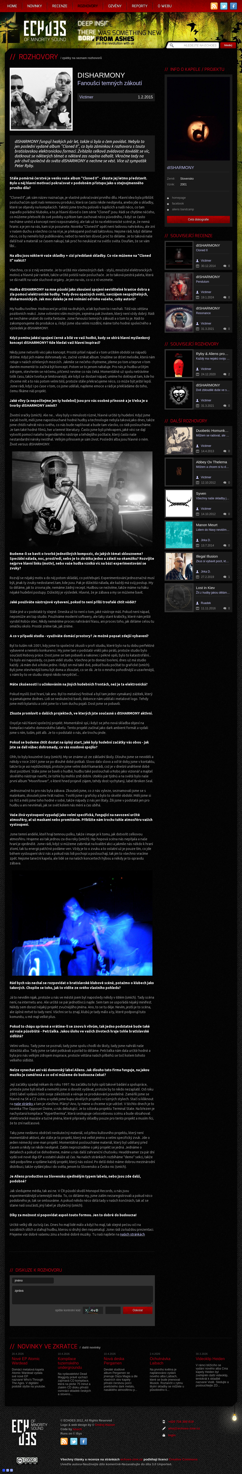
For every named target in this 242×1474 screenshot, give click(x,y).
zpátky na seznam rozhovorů (82, 58)
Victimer (86, 97)
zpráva (82, 1295)
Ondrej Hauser (105, 1425)
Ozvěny (115, 6)
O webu (165, 6)
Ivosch (77, 1429)
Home (12, 6)
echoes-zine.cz (132, 1459)
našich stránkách (132, 1234)
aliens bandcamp (183, 209)
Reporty (140, 6)
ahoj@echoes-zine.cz (184, 1428)
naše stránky (23, 1104)
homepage (179, 197)
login (172, 1435)
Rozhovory (88, 6)
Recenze (60, 6)
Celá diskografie (198, 219)
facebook (178, 203)
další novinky (91, 1347)
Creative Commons (183, 1459)
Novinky (34, 6)
